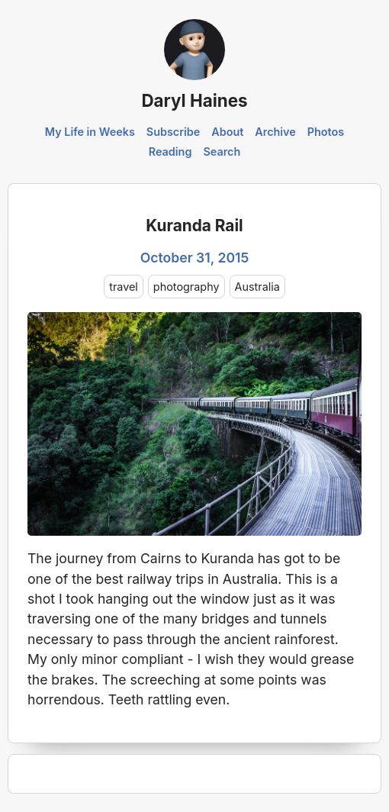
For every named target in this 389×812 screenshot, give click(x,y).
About (227, 131)
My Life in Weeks (90, 131)
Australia (257, 286)
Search (221, 151)
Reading (170, 151)
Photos (325, 131)
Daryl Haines (194, 100)
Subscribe (173, 131)
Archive (275, 131)
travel (123, 286)
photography (186, 286)
